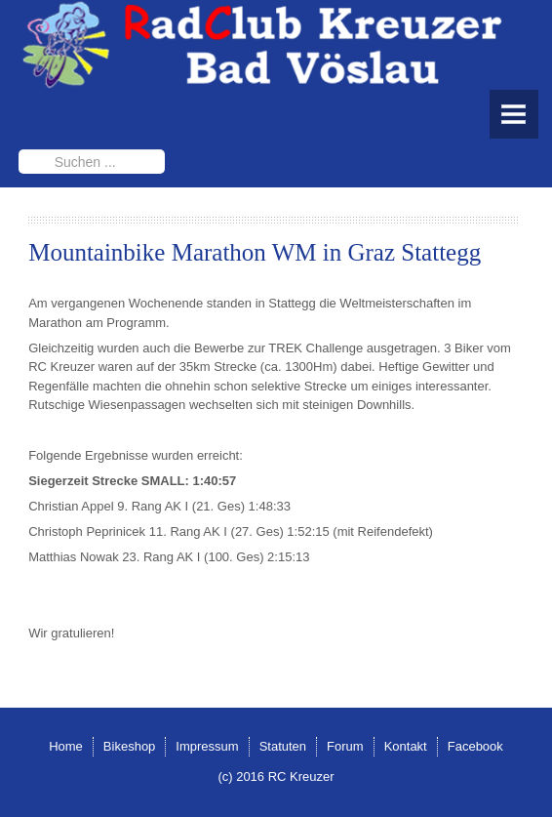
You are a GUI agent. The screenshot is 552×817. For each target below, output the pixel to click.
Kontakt (405, 746)
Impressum (207, 746)
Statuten (282, 746)
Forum (345, 746)
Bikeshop (129, 746)
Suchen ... (19, 149)
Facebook (475, 746)
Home (66, 746)
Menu (514, 114)
